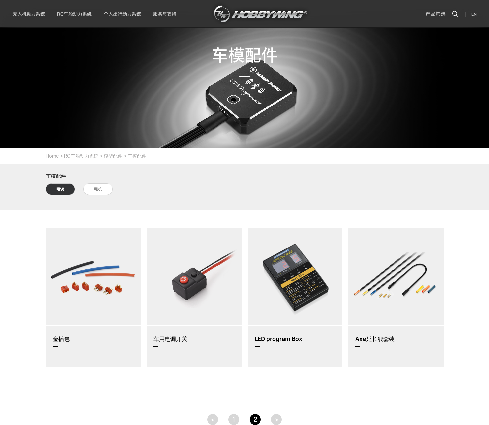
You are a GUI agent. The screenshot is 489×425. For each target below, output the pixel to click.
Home (52, 156)
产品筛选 (436, 14)
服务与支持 (164, 14)
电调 (60, 189)
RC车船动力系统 (74, 14)
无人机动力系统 (29, 14)
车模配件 (137, 156)
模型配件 (113, 156)
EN (474, 14)
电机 (98, 189)
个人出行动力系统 (122, 14)
